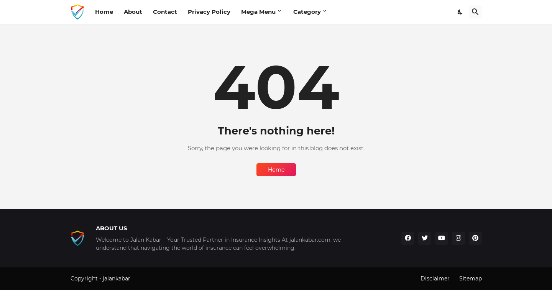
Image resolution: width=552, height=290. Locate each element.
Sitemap (470, 278)
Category (307, 11)
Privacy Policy (209, 11)
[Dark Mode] (460, 11)
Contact (165, 11)
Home (104, 11)
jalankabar (116, 278)
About (133, 11)
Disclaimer (435, 278)
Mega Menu (258, 11)
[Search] (475, 11)
